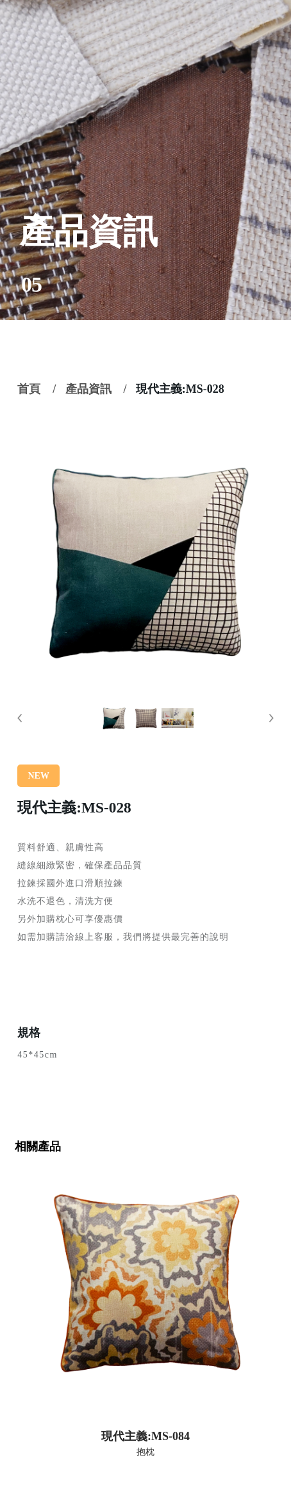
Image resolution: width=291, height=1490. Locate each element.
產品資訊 (88, 389)
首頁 (28, 389)
